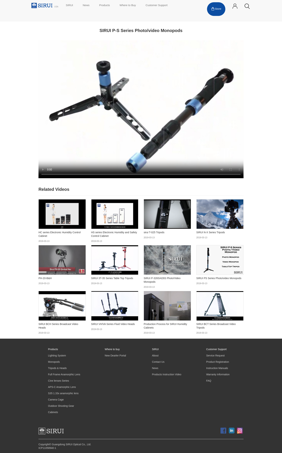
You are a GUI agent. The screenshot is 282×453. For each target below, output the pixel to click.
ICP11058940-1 (47, 448)
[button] (247, 6)
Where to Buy (128, 5)
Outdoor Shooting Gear (61, 406)
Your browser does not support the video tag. (141, 109)
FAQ (208, 380)
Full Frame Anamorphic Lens (64, 374)
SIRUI (69, 5)
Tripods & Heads (57, 368)
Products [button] (104, 5)
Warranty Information (217, 374)
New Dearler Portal (115, 355)
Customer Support (157, 5)
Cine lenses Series (58, 380)
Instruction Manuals (217, 368)
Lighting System (57, 355)
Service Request (215, 355)
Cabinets (53, 412)
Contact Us (158, 362)
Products (53, 349)
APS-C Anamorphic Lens (62, 387)
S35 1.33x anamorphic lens (63, 393)
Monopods (54, 362)
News (86, 5)
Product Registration (217, 362)
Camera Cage (56, 399)
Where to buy (112, 349)
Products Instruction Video (166, 374)
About (155, 355)
